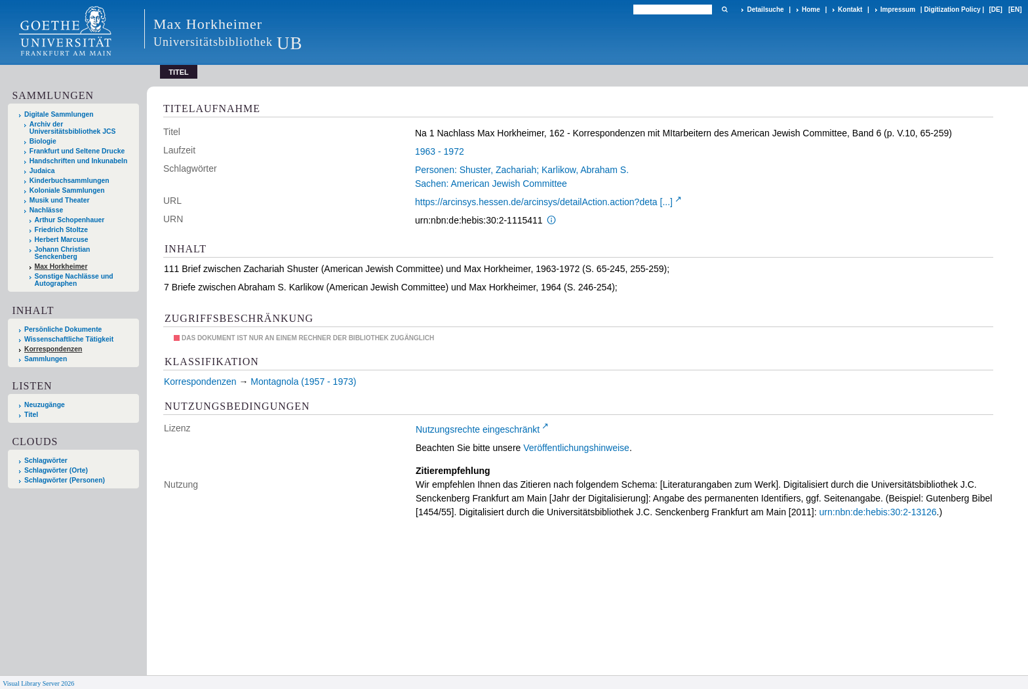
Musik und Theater (60, 200)
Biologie (43, 141)
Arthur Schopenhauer (70, 220)
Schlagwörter (46, 460)
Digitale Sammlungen (59, 114)
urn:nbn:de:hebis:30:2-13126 (878, 512)
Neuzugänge (44, 404)
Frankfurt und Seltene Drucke (77, 151)
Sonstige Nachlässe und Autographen (74, 280)
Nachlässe (46, 210)
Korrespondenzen (53, 349)
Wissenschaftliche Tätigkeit (68, 339)
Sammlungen (45, 359)
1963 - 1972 (439, 151)
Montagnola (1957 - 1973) (303, 381)
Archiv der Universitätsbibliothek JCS (73, 128)
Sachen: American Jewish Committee (491, 183)
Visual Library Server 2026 (38, 683)
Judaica (42, 170)
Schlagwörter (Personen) (64, 480)
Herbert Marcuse (62, 239)
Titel (31, 414)
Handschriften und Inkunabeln (79, 161)
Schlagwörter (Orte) (56, 470)
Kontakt (850, 9)
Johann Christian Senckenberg (62, 253)
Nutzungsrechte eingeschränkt (478, 429)
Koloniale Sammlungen (67, 190)
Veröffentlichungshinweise (576, 448)
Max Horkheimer (61, 266)
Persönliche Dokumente (63, 329)
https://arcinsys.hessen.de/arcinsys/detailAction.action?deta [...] (544, 202)
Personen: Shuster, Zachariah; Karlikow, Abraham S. (522, 170)
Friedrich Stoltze (61, 229)
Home (811, 9)
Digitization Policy (952, 9)
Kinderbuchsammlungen (69, 180)
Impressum (897, 9)
